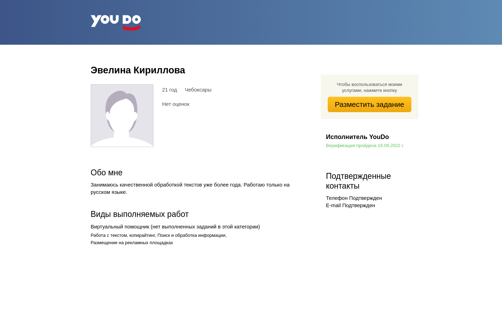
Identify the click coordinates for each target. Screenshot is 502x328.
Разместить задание (369, 104)
